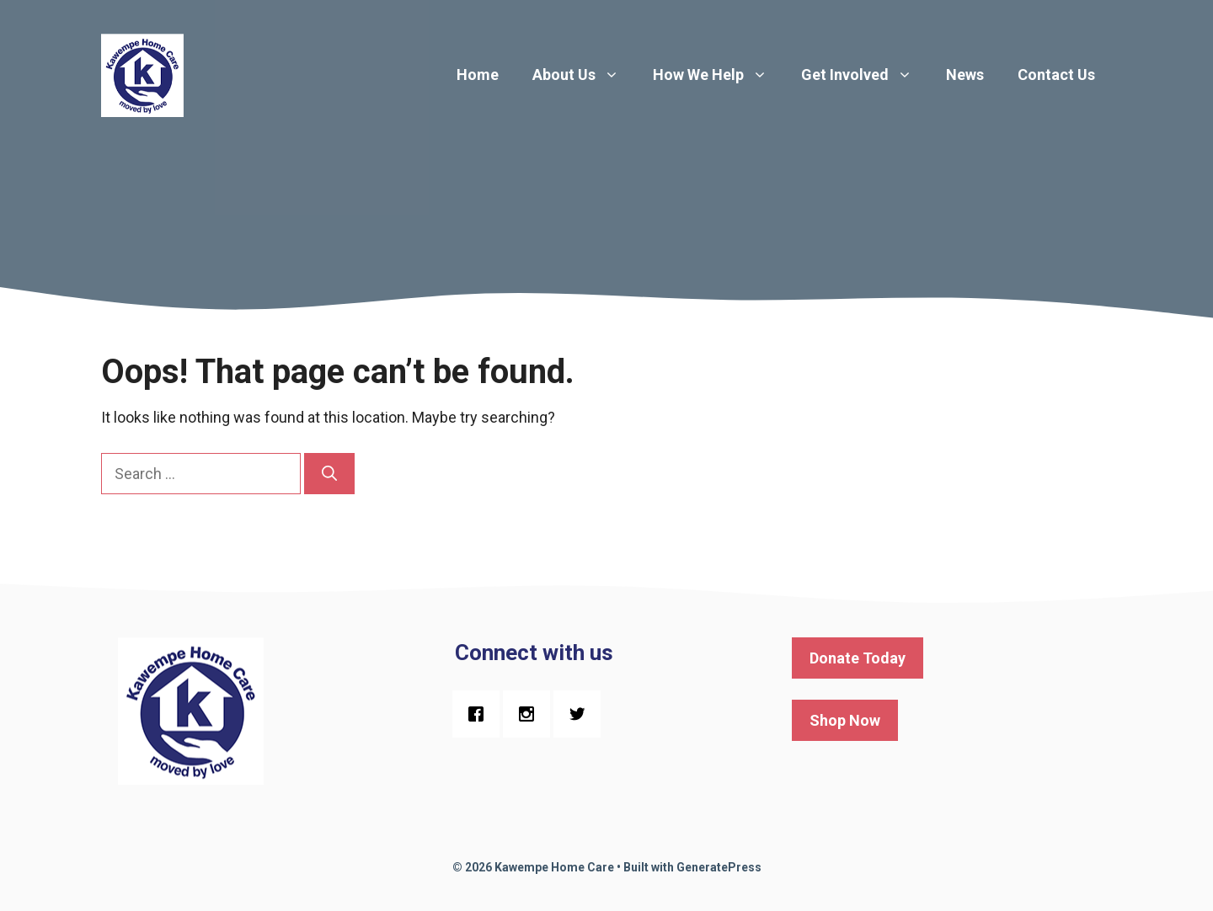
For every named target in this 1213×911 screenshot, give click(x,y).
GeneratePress (718, 867)
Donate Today (858, 658)
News (965, 74)
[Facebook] (480, 714)
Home (478, 74)
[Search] (329, 473)
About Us (584, 75)
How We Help (718, 75)
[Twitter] (581, 714)
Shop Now (845, 720)
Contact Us (1056, 74)
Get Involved (865, 75)
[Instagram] (530, 714)
